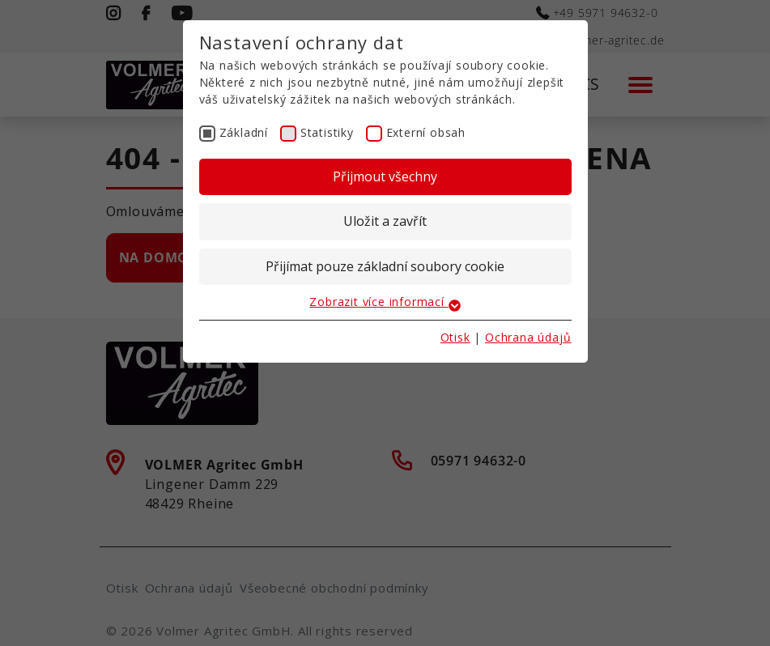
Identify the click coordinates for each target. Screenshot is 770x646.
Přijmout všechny (385, 176)
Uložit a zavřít (385, 221)
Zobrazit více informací (384, 301)
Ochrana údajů (528, 337)
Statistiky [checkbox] (327, 132)
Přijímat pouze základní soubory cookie (385, 266)
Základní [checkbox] (243, 132)
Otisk (455, 337)
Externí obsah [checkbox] (426, 132)
